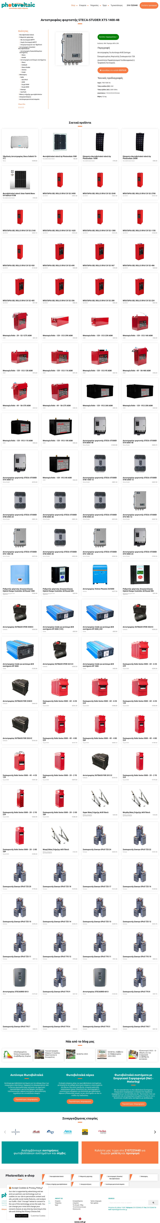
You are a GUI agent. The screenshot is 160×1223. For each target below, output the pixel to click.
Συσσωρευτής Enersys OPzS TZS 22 (137, 850)
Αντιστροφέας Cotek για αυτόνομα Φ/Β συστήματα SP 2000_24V (98, 628)
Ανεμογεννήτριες (25, 97)
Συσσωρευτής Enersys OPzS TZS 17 (97, 887)
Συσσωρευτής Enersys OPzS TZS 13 (97, 922)
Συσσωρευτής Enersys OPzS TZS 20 (17, 887)
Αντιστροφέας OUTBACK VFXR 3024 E (138, 627)
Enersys (23, 89)
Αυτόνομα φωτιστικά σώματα (29, 99)
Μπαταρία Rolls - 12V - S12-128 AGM (18, 371)
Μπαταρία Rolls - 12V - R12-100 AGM (58, 441)
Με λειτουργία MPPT (28, 40)
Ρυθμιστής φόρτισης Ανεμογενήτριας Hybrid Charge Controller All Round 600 (58, 590)
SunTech (23, 92)
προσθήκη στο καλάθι (113, 70)
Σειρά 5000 (25, 84)
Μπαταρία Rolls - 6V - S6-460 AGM (137, 371)
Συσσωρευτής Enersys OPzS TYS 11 (97, 957)
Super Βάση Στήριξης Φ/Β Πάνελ (95, 812)
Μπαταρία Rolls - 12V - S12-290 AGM (58, 336)
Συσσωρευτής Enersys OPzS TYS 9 (56, 992)
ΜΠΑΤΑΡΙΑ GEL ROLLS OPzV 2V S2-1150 (139, 231)
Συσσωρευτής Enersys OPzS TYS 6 (56, 1027)
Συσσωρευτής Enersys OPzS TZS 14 (57, 922)
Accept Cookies (22, 1216)
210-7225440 (132, 5)
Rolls (22, 77)
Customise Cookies (38, 1216)
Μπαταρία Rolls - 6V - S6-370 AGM (17, 406)
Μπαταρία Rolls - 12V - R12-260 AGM (98, 406)
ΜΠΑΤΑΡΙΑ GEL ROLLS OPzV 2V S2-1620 (59, 231)
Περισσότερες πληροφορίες (27, 1099)
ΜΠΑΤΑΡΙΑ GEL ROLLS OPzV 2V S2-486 (138, 266)
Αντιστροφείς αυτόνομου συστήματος (33, 60)
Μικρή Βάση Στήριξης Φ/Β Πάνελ (56, 850)
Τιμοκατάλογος (117, 5)
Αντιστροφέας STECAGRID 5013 (16, 992)
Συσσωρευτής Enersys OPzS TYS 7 (16, 1027)
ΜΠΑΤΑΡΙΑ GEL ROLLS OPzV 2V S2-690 (58, 266)
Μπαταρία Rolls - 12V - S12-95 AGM (97, 371)
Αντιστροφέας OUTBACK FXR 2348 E (17, 701)
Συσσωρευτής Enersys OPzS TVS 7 (136, 1027)
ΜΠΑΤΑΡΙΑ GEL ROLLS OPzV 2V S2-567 (98, 266)
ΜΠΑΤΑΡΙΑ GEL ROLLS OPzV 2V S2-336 (58, 301)
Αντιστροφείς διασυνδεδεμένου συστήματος (30, 51)
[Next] (154, 1132)
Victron (24, 70)
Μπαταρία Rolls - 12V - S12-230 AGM (98, 336)
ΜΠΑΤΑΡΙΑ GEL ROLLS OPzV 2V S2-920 (18, 266)
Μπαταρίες (23, 74)
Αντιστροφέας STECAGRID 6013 (96, 992)
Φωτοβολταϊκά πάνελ (26, 35)
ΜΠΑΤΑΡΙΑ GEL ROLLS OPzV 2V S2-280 (98, 301)
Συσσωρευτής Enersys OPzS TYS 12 (57, 957)
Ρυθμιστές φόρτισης (26, 37)
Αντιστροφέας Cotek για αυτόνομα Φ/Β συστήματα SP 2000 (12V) (58, 628)
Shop (73, 5)
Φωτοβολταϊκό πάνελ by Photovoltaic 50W (60, 156)
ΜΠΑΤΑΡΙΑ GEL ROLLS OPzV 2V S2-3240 (99, 194)
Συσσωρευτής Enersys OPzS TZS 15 (17, 922)
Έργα (105, 5)
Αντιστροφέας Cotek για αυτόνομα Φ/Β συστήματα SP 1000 (98, 665)
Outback (24, 65)
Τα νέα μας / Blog (78, 1205)
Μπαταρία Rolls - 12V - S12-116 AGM (58, 371)
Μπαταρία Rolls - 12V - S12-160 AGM (138, 336)
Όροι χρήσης (94, 1203)
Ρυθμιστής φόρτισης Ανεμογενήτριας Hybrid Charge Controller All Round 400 (138, 590)
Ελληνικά (4, 1209)
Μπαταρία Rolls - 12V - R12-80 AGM (57, 478)
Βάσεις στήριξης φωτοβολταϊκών (30, 94)
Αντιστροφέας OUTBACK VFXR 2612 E (58, 664)
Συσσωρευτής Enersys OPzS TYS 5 (96, 1027)
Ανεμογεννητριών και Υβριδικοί (31, 45)
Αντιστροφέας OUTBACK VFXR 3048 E (18, 627)
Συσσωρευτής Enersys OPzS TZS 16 (137, 887)
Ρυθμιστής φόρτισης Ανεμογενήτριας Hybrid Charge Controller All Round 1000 (19, 590)
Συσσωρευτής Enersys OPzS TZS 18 (57, 887)
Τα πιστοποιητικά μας (79, 1207)
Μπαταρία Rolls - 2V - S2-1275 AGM (17, 336)
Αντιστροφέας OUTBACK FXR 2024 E (17, 738)
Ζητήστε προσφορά (149, 5)
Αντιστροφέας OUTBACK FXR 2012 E (97, 775)
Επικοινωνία (76, 1209)
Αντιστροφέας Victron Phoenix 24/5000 (98, 589)
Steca (23, 55)
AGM (23, 82)
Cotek (23, 72)
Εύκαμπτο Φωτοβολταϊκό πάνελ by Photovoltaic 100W (97, 157)
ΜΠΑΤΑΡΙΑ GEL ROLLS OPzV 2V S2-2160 (19, 231)
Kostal (24, 57)
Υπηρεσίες (94, 5)
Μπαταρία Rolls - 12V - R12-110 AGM (18, 441)
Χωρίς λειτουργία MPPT (29, 42)
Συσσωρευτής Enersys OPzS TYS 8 (136, 992)
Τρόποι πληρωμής (96, 1201)
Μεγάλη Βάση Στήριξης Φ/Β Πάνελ (136, 812)
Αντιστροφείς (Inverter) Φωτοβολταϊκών (26, 47)
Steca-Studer (26, 67)
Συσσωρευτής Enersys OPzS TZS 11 (17, 957)
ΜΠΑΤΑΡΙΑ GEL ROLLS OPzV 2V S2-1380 (99, 231)
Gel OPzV (25, 79)
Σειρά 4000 (25, 87)
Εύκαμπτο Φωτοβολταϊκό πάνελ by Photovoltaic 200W (137, 157)
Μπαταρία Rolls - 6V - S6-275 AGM (57, 406)
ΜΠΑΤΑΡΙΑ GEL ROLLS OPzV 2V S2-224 (138, 301)
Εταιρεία (82, 5)
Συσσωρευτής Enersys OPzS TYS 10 (137, 957)
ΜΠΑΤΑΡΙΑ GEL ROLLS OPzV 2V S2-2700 (139, 194)
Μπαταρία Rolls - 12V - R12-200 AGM (138, 406)
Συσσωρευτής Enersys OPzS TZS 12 (137, 922)
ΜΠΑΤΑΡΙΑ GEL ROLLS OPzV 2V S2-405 (18, 301)
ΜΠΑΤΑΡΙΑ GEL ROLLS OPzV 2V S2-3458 (59, 194)
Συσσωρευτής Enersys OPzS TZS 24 (97, 850)
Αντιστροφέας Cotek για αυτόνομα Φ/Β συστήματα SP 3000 (18, 665)
